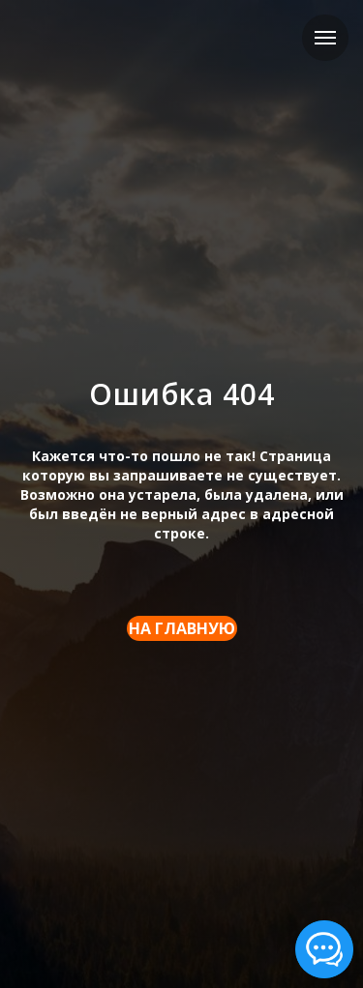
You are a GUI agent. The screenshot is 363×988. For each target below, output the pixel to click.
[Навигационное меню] (325, 37)
